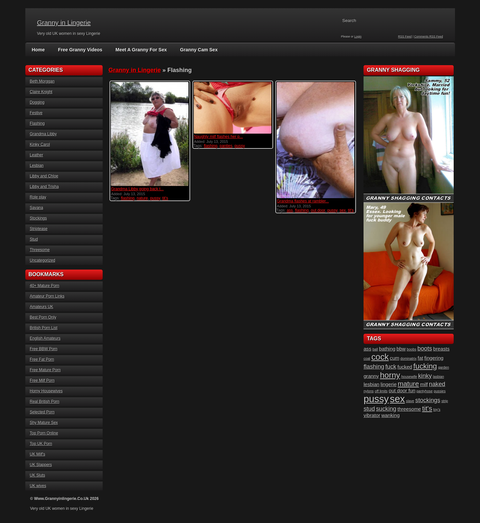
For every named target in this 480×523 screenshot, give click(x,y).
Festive (36, 113)
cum (394, 358)
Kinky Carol (40, 144)
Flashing (37, 123)
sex (343, 210)
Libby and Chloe (44, 176)
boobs (411, 349)
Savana (36, 207)
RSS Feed (405, 36)
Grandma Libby (43, 134)
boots (424, 348)
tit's (165, 198)
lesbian (371, 384)
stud (369, 408)
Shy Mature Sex (44, 422)
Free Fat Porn (42, 359)
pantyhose (425, 391)
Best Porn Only (43, 317)
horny (390, 375)
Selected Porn (42, 412)
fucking (425, 366)
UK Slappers (41, 464)
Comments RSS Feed (428, 36)
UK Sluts (37, 475)
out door (318, 210)
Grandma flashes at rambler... (303, 201)
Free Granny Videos (79, 49)
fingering (433, 358)
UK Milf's (37, 454)
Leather (36, 155)
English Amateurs (45, 338)
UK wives (38, 486)
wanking (390, 415)
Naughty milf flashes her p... (218, 136)
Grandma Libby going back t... (137, 189)
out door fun (402, 390)
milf (424, 384)
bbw (401, 349)
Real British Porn (45, 401)
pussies (439, 391)
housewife (409, 377)
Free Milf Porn (42, 380)
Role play (38, 197)
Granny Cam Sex (196, 49)
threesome (409, 409)
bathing (387, 349)
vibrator (372, 415)
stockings (427, 400)
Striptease (39, 228)
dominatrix (408, 358)
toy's (437, 409)
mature (408, 383)
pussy (155, 198)
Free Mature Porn (45, 370)
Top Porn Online (44, 433)
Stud (34, 239)
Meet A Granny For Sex (139, 49)
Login (358, 36)
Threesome (40, 250)
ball (375, 349)
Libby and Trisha (44, 186)
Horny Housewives (46, 391)
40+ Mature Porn (45, 285)
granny (371, 376)
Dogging (37, 102)
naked (437, 383)
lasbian (438, 377)
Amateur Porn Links (47, 296)
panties (225, 146)
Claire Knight (41, 92)
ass (290, 210)
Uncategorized (42, 260)
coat (367, 358)
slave (410, 401)
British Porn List (44, 328)
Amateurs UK (41, 306)
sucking (386, 408)
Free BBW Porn (44, 349)
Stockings (38, 218)
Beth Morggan (42, 81)
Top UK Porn (41, 443)
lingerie (389, 384)
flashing (127, 198)
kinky (425, 375)
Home (38, 49)
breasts (441, 349)
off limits (381, 391)
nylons (369, 391)
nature (142, 198)
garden (443, 367)
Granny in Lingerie (64, 22)
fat (420, 358)
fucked (404, 367)
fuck (390, 366)
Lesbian (37, 165)
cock (380, 356)
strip (445, 401)
